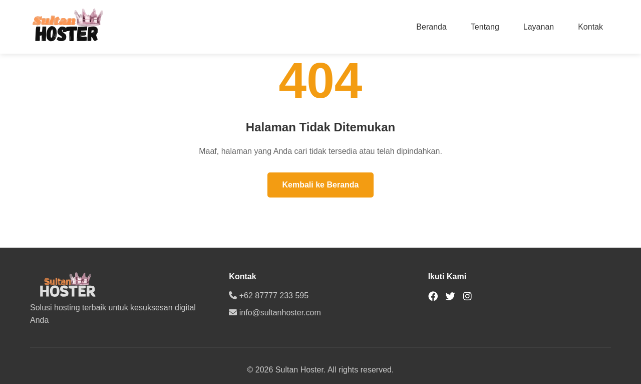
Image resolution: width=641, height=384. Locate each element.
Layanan (538, 27)
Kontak (590, 27)
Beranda (431, 27)
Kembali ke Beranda (320, 184)
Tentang (485, 27)
